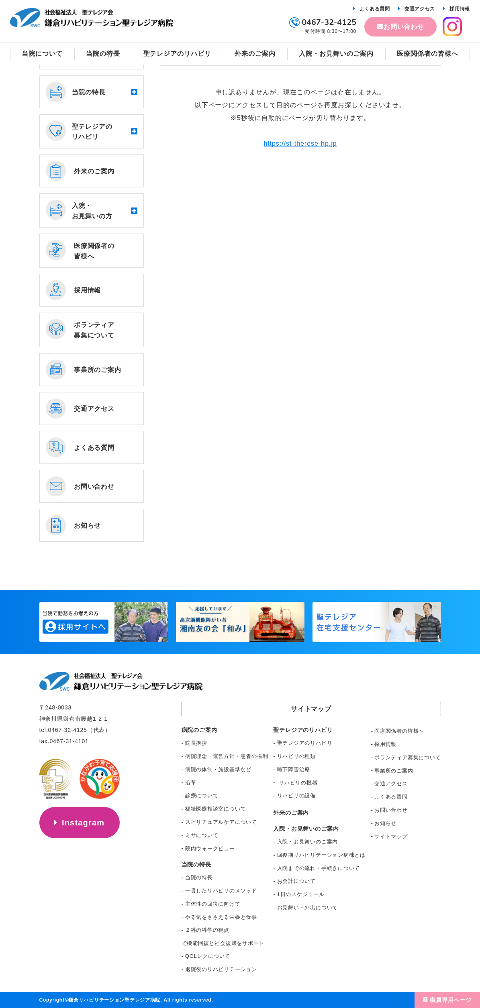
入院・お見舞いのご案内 (307, 842)
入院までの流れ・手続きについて (318, 868)
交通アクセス (419, 9)
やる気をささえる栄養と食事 (221, 917)
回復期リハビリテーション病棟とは (321, 855)
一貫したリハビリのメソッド (221, 891)
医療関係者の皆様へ (399, 731)
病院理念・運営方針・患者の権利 (226, 756)
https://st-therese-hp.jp (300, 143)
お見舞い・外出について (307, 907)
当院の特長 (199, 877)
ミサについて (202, 835)
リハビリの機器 (297, 783)
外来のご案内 (291, 812)
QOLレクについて (207, 956)
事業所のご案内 (393, 771)
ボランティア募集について (407, 757)
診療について (202, 796)
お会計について (296, 881)
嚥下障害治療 (293, 769)
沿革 (190, 783)
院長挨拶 (196, 743)
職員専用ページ (451, 1000)
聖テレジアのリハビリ (305, 743)
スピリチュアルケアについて (221, 822)
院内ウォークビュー (210, 848)
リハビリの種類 (296, 756)
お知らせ (385, 823)
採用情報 (459, 9)
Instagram (83, 822)
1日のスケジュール (301, 894)
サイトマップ (391, 836)
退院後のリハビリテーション (221, 969)
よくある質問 (374, 9)
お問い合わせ (404, 26)
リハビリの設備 (296, 796)
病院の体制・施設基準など (218, 769)
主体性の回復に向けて (213, 904)
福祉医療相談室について (215, 809)
